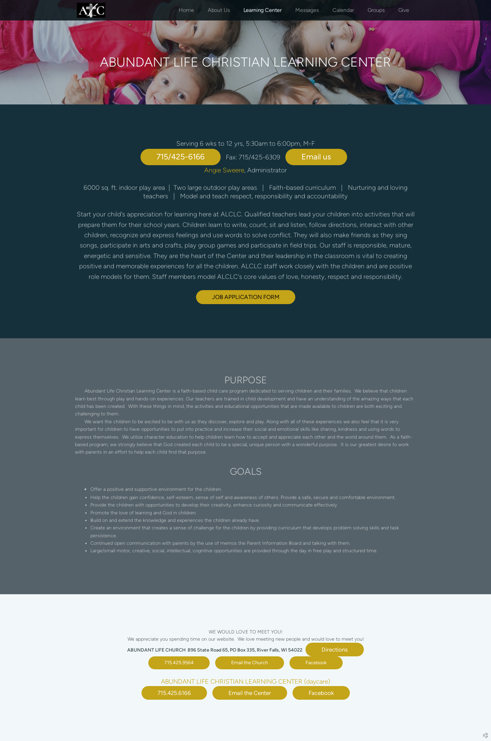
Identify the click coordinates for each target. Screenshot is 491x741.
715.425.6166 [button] (174, 692)
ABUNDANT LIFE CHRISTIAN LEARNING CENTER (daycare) (245, 681)
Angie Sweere (224, 170)
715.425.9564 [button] (179, 662)
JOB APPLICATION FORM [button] (245, 297)
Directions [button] (335, 649)
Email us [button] (316, 156)
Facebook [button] (316, 662)
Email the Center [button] (249, 692)
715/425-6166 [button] (181, 156)
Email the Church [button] (249, 662)
